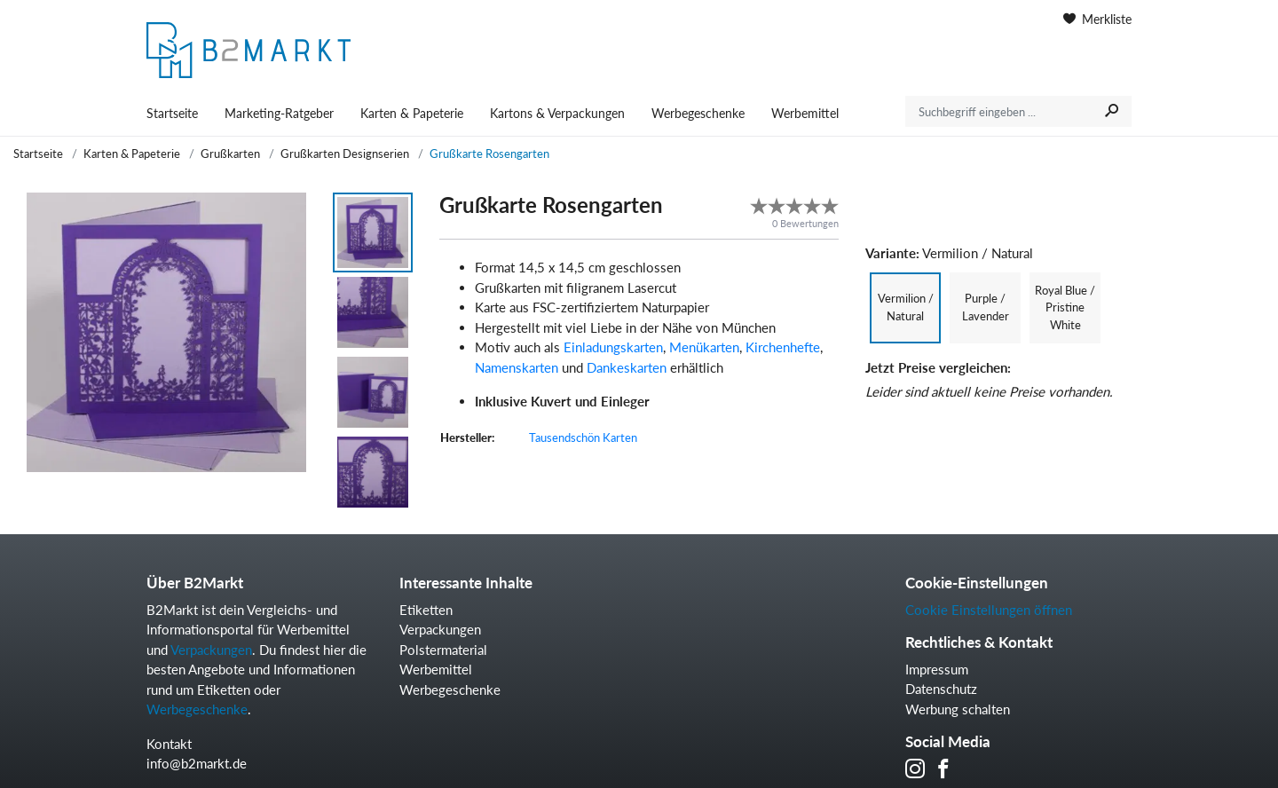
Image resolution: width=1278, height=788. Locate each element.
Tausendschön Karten (583, 437)
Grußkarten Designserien (344, 153)
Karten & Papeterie (411, 113)
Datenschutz (941, 689)
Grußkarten (230, 153)
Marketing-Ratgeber (279, 113)
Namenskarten (516, 367)
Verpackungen (211, 650)
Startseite (172, 113)
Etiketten (426, 610)
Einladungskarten (613, 347)
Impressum (936, 669)
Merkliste (1097, 19)
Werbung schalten (957, 709)
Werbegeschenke (698, 113)
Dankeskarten (627, 367)
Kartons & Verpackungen (557, 113)
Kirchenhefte (783, 347)
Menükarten (704, 347)
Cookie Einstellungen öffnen (988, 610)
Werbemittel (805, 113)
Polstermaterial (443, 650)
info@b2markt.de (196, 763)
